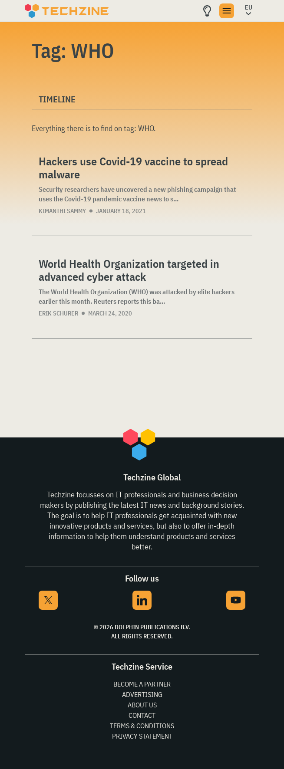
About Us (142, 704)
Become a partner (142, 684)
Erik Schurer (58, 313)
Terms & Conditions (142, 725)
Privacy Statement (142, 736)
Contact (142, 715)
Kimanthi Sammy (62, 211)
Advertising (142, 694)
